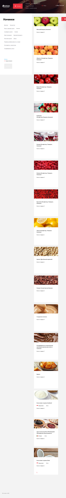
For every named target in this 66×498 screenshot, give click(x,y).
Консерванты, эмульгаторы (10, 45)
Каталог (19, 6)
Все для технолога (30, 5)
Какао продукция (8, 35)
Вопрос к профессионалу (31, 8)
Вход (45, 5)
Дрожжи (6, 25)
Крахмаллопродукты (18, 35)
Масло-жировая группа (9, 28)
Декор (15, 38)
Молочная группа (8, 38)
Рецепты (38, 3)
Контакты (33, 3)
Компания (28, 3)
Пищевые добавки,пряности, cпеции (12, 41)
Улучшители (12, 25)
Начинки (18, 28)
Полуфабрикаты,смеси (9, 48)
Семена (16, 31)
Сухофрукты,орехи (8, 31)
